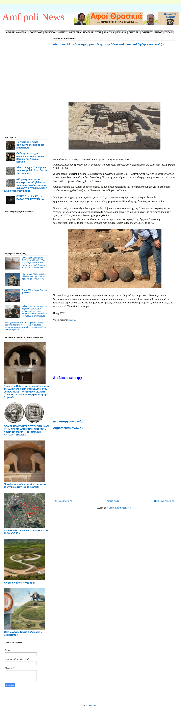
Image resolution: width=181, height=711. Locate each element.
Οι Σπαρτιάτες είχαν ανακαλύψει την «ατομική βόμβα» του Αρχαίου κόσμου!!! (30, 157)
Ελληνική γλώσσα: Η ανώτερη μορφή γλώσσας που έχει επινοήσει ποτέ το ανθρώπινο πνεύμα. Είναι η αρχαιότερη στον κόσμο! (25, 185)
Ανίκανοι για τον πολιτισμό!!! (20, 582)
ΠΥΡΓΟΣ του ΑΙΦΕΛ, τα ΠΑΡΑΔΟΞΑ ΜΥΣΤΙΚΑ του (30, 197)
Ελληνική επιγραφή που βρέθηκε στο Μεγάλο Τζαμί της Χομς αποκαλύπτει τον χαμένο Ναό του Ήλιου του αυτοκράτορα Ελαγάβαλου (33, 263)
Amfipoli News (33, 16)
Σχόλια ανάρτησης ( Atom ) (120, 508)
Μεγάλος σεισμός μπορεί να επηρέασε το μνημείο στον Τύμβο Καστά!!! (25, 485)
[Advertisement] (114, 74)
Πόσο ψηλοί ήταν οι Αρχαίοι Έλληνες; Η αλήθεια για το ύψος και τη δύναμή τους (34, 276)
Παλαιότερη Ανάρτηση (164, 501)
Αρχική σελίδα (113, 501)
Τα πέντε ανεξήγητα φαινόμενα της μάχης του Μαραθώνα (30, 145)
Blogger (93, 705)
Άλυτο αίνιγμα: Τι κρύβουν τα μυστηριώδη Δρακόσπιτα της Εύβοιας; (32, 170)
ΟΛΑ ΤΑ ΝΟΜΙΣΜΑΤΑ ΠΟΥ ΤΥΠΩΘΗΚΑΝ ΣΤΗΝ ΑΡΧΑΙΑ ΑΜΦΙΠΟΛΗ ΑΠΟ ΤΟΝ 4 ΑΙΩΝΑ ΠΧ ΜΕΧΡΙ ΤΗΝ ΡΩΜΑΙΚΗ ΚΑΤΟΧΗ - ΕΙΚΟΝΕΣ (26, 430)
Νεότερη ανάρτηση (63, 501)
